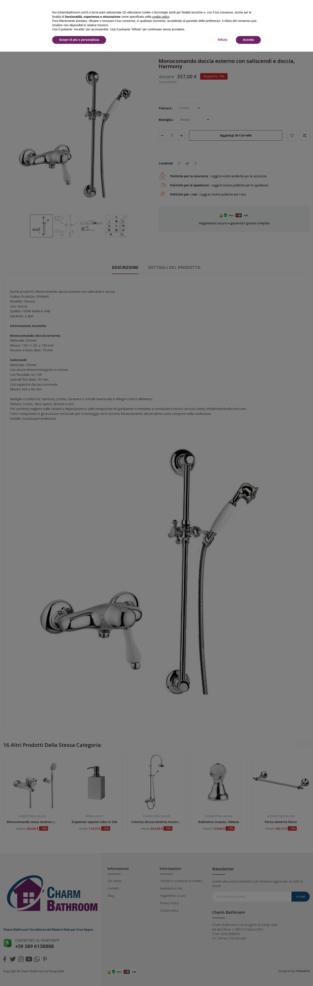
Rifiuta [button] (222, 39)
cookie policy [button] (160, 16)
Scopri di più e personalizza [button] (79, 39)
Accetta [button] (248, 39)
